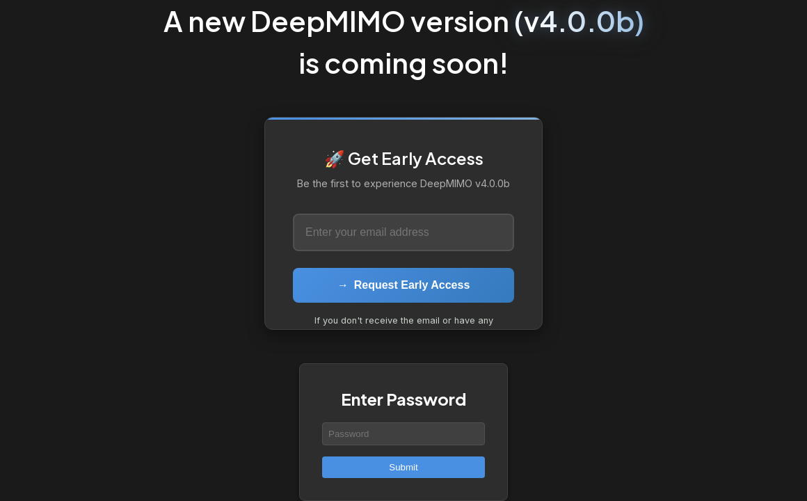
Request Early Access (403, 285)
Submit (403, 467)
